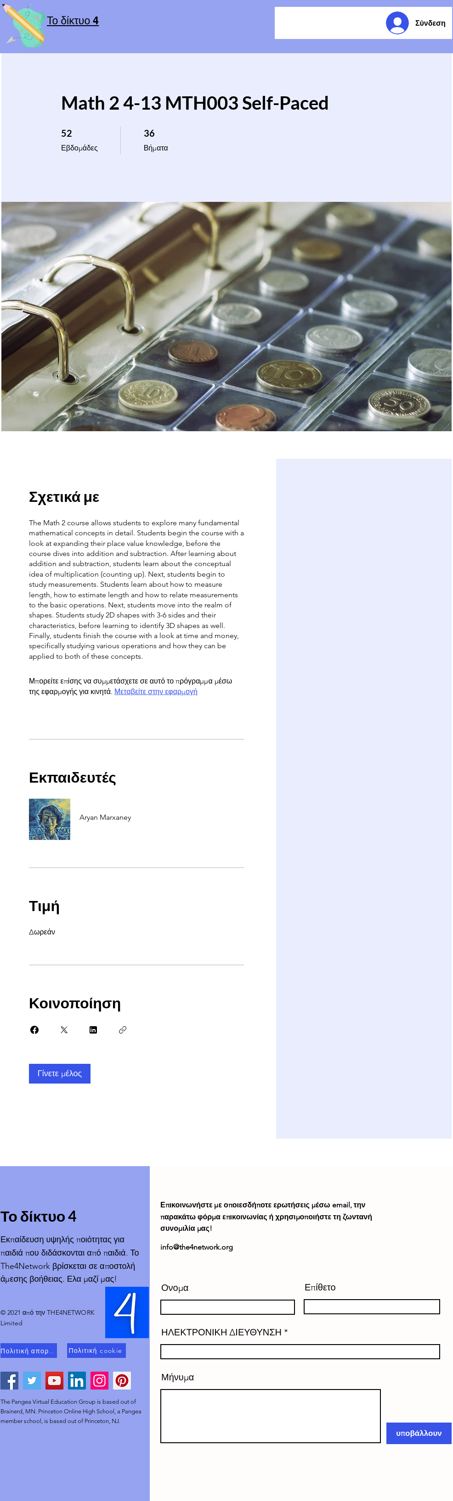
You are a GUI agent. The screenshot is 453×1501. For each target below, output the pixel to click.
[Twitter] (32, 1381)
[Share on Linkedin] (93, 1029)
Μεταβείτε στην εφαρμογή (156, 691)
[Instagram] (99, 1381)
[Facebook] (9, 1381)
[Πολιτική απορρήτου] (28, 1350)
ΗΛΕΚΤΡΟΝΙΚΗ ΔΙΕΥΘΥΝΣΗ (221, 1332)
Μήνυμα (177, 1377)
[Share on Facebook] (34, 1029)
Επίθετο (320, 1287)
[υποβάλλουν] (419, 1433)
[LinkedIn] (77, 1381)
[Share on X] (63, 1029)
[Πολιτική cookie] (96, 1350)
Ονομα (174, 1287)
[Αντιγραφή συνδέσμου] (122, 1029)
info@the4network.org (196, 1247)
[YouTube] (54, 1381)
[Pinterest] (122, 1381)
